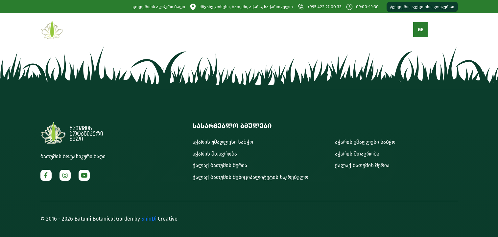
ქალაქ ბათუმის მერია (220, 165)
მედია (303, 29)
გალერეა (333, 29)
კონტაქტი (368, 29)
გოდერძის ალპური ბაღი (158, 6)
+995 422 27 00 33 (324, 6)
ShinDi (148, 219)
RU (455, 29)
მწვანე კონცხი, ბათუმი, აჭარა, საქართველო (246, 6)
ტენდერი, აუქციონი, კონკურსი (422, 6)
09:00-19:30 (367, 6)
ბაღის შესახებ (160, 29)
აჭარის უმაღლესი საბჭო (223, 142)
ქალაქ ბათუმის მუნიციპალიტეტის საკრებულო (250, 177)
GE (420, 29)
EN (437, 29)
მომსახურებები (265, 29)
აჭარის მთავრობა (215, 154)
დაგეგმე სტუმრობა (212, 29)
